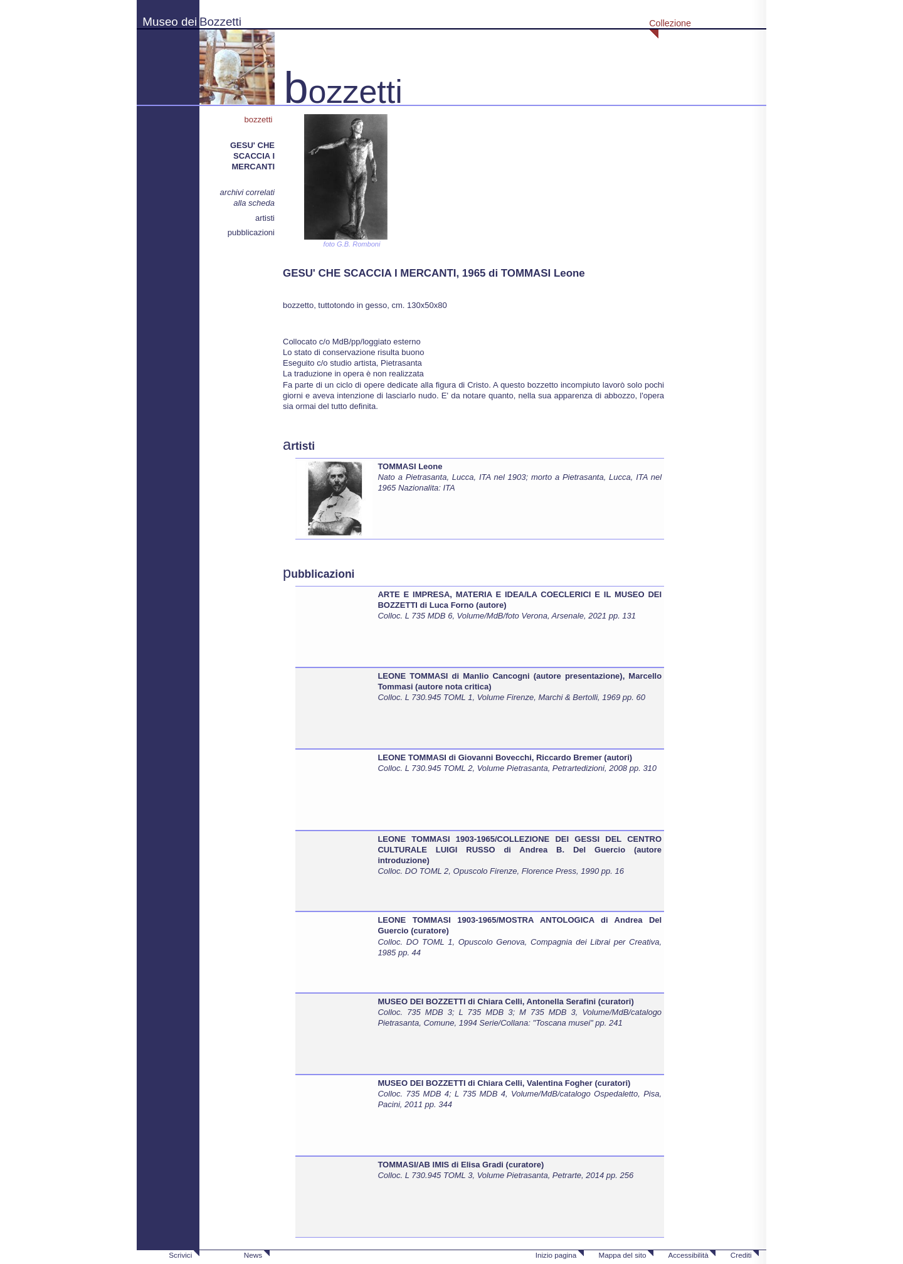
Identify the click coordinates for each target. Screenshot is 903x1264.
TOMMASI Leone (410, 466)
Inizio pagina (556, 1255)
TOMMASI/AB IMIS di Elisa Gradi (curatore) (461, 1164)
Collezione (670, 23)
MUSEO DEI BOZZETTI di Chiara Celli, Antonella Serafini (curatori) (505, 1001)
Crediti (741, 1255)
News (253, 1255)
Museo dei (169, 21)
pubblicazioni (251, 232)
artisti (265, 218)
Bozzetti (220, 21)
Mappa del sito (622, 1255)
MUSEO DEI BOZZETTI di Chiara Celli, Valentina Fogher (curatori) (504, 1083)
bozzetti (260, 119)
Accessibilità (688, 1255)
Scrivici (180, 1255)
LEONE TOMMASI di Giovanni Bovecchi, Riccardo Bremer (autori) (505, 757)
